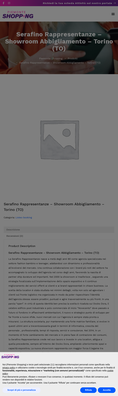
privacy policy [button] (8, 367)
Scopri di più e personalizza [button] (21, 390)
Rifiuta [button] (88, 390)
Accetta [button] (107, 390)
